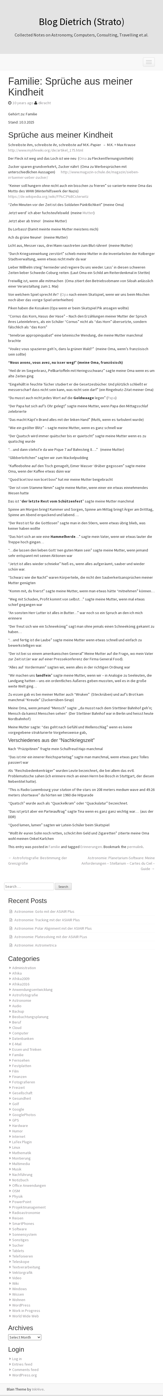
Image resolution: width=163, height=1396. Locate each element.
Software (19, 1228)
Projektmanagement (29, 1207)
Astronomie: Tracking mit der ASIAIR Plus (47, 919)
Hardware (20, 1125)
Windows (19, 1288)
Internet (18, 1136)
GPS (15, 1120)
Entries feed (22, 1364)
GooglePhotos (24, 1114)
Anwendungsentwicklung (32, 989)
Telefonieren (22, 1256)
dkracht (44, 102)
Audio (16, 1005)
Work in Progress (26, 1310)
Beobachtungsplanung (30, 1016)
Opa (64, 294)
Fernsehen (21, 1060)
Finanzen (19, 1076)
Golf (15, 1103)
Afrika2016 (20, 984)
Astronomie (21, 1000)
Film (15, 1071)
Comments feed (25, 1369)
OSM (16, 1190)
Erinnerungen (91, 846)
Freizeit (18, 1087)
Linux (16, 1147)
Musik (16, 1169)
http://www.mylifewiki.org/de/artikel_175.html (45, 150)
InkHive (38, 1389)
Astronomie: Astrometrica (35, 945)
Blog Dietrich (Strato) (81, 22)
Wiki (15, 1283)
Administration (24, 967)
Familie (54, 846)
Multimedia (21, 1163)
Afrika (17, 973)
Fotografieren (23, 1082)
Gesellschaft (22, 1092)
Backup (18, 1011)
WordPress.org (24, 1375)
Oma (83, 158)
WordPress (21, 1305)
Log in (17, 1358)
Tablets (18, 1250)
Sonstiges (20, 1239)
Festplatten (21, 1065)
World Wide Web (25, 1316)
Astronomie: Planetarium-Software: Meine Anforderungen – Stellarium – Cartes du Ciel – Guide (118, 863)
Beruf (16, 1022)
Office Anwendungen (29, 1185)
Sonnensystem (24, 1234)
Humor (17, 1131)
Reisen (17, 1218)
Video (16, 1277)
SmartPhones (23, 1223)
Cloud (16, 1027)
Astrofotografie (25, 995)
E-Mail (16, 1043)
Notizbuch (20, 1180)
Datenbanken (23, 1038)
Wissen (18, 1294)
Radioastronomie (26, 1212)
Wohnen (18, 1299)
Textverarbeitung (26, 1267)
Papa (111, 397)
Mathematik (21, 1152)
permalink (135, 846)
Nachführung (22, 1174)
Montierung (21, 1158)
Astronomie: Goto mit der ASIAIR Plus (44, 911)
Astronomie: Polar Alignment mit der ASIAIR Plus (53, 928)
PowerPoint (21, 1201)
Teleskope (20, 1261)
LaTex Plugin (22, 1141)
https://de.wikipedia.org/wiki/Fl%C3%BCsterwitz (48, 196)
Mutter (88, 212)
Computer (20, 1033)
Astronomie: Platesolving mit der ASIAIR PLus (50, 936)
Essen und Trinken (26, 1049)
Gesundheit (21, 1098)
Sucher (18, 1245)
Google (18, 1109)
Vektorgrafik (22, 1272)
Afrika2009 (20, 978)
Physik (17, 1196)
